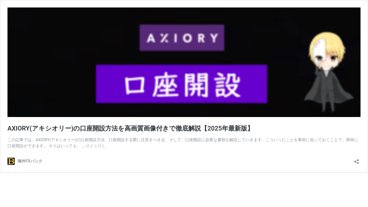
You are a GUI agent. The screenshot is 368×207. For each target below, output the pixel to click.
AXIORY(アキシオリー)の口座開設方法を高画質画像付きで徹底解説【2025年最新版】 (130, 128)
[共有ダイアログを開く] (356, 159)
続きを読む (96, 145)
